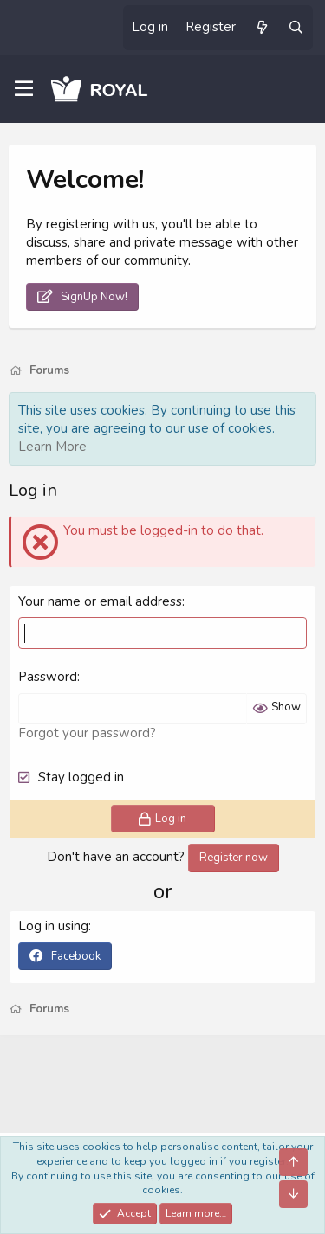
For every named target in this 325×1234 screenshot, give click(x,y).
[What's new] (261, 27)
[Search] (296, 27)
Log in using (53, 926)
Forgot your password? (87, 733)
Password (47, 676)
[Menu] (23, 89)
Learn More (52, 446)
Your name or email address (100, 601)
